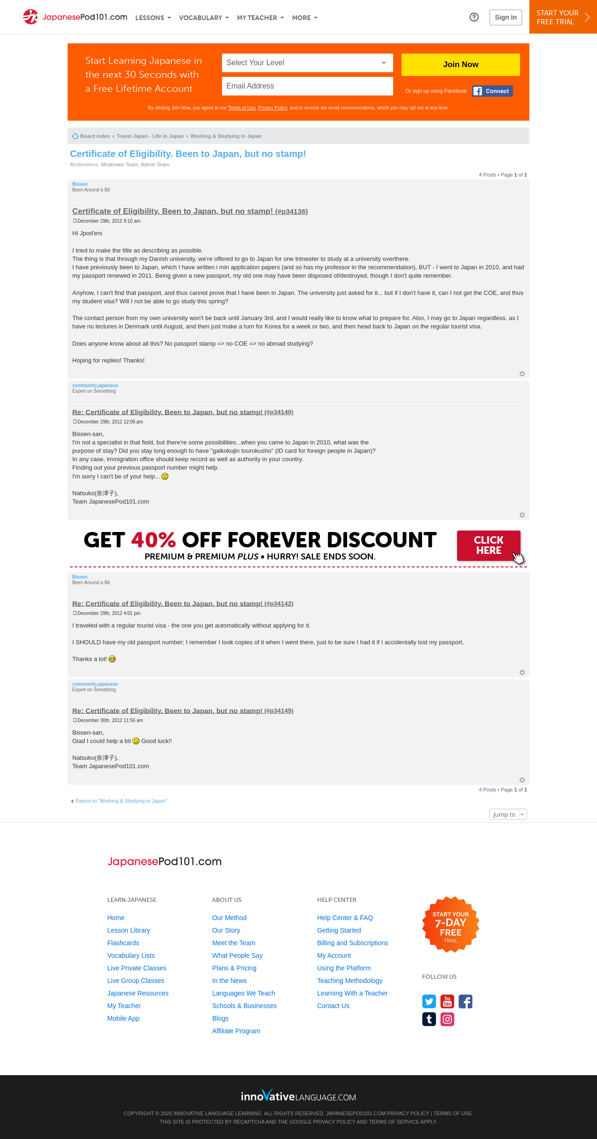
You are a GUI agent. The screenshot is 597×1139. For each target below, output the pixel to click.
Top (522, 373)
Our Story (226, 930)
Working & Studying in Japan (226, 136)
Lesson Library (128, 930)
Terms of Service (394, 1122)
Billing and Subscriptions (353, 943)
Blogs (220, 1018)
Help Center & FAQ (345, 917)
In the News (229, 980)
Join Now (461, 64)
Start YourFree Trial (564, 17)
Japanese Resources (138, 993)
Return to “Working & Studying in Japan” (121, 801)
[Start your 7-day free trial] (450, 925)
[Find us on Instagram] (447, 1019)
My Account (334, 955)
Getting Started (339, 930)
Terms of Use (242, 107)
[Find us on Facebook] (465, 1001)
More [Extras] (301, 18)
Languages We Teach (243, 993)
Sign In (506, 17)
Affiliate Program (236, 1031)
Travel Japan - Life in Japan (150, 136)
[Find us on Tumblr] (429, 1019)
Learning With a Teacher (352, 993)
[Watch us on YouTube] (447, 1001)
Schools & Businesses (244, 1005)
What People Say (237, 955)
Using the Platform (344, 968)
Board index (95, 136)
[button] (474, 17)
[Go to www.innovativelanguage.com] (298, 1094)
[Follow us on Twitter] (429, 1001)
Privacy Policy (272, 107)
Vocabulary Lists (131, 955)
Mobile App (123, 1018)
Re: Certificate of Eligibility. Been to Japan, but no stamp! (167, 412)
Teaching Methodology (349, 980)
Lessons (149, 18)
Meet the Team (233, 943)
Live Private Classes (137, 968)
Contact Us (333, 1005)
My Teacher (257, 18)
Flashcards (123, 943)
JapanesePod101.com (356, 1113)
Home (116, 917)
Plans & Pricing (234, 968)
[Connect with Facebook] (492, 91)
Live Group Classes (135, 980)
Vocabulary (200, 18)
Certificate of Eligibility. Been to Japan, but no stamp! (188, 154)
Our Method (229, 917)
